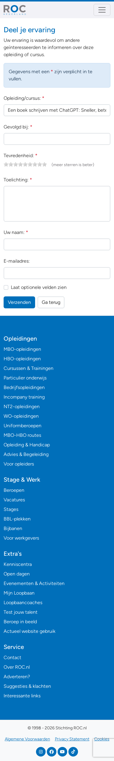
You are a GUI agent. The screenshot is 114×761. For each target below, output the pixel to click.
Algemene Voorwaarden (27, 739)
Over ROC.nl (17, 667)
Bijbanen (13, 528)
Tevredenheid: (21, 155)
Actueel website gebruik (30, 631)
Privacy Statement (72, 739)
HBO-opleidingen (22, 359)
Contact (12, 657)
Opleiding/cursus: (24, 98)
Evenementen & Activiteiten (34, 583)
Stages (11, 509)
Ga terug (51, 302)
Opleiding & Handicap (27, 445)
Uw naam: (16, 232)
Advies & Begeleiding (26, 454)
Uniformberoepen (22, 425)
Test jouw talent (21, 612)
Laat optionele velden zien (39, 287)
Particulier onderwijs (25, 378)
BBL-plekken (17, 519)
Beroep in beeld (20, 621)
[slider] (25, 164)
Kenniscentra (18, 564)
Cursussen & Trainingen (28, 368)
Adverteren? (17, 676)
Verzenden (19, 302)
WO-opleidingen (21, 416)
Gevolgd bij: (18, 127)
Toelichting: (18, 180)
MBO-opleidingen (22, 349)
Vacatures (14, 500)
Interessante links (22, 696)
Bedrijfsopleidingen (24, 387)
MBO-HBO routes (22, 435)
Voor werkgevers (21, 538)
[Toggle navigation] (102, 10)
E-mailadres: (17, 261)
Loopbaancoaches (23, 602)
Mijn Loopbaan (19, 593)
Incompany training (24, 397)
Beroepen (14, 490)
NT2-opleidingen (22, 406)
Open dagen (17, 574)
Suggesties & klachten (27, 686)
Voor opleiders (19, 464)
